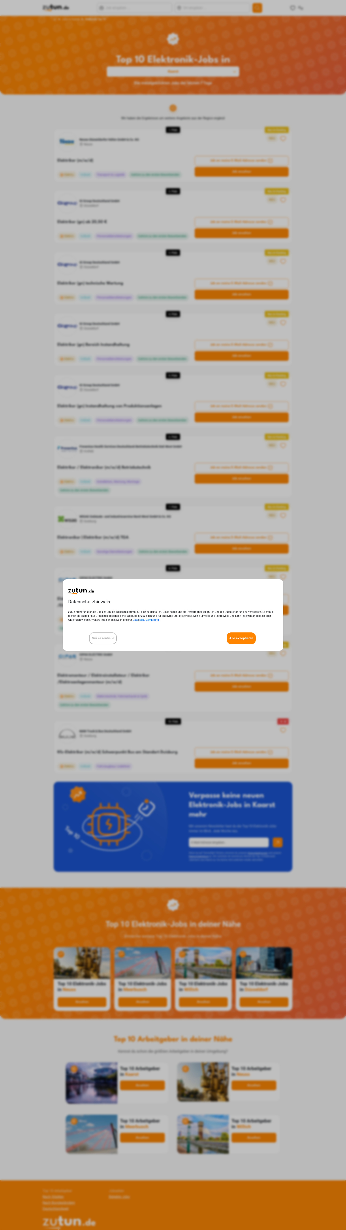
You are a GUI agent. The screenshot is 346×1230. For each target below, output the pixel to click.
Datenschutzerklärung (146, 619)
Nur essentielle (103, 638)
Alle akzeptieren (241, 638)
